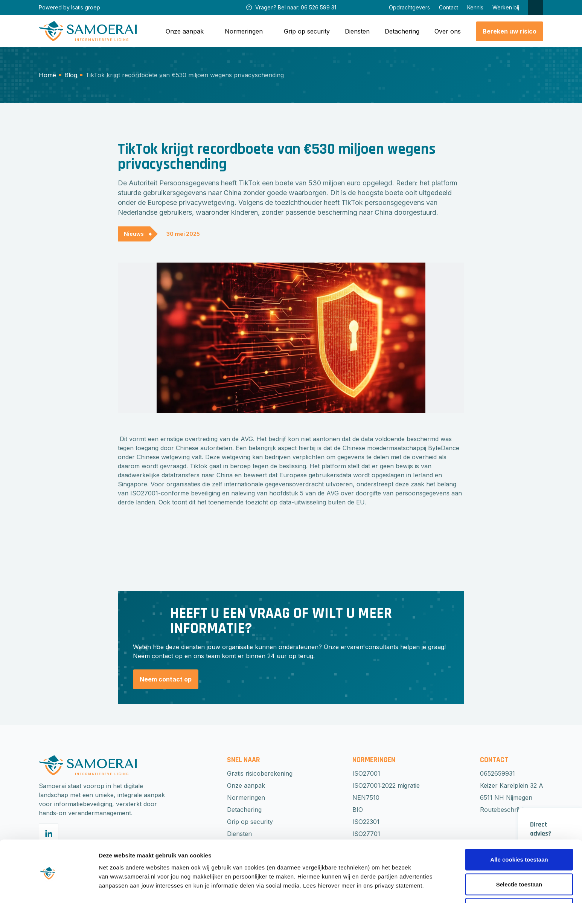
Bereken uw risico (509, 31)
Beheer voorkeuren (415, 883)
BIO (357, 809)
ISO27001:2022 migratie (386, 785)
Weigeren (519, 883)
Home (47, 75)
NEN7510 (365, 797)
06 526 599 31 (318, 7)
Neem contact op (166, 679)
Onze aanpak (246, 785)
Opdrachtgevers (409, 7)
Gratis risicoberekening (260, 773)
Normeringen (246, 797)
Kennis (475, 7)
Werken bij (505, 7)
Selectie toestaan (519, 858)
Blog (70, 75)
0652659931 (497, 773)
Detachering (402, 31)
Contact (448, 7)
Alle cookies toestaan (519, 833)
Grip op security (307, 31)
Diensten (357, 31)
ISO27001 (366, 773)
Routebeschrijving (505, 809)
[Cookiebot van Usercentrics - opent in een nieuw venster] (49, 888)
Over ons (447, 31)
